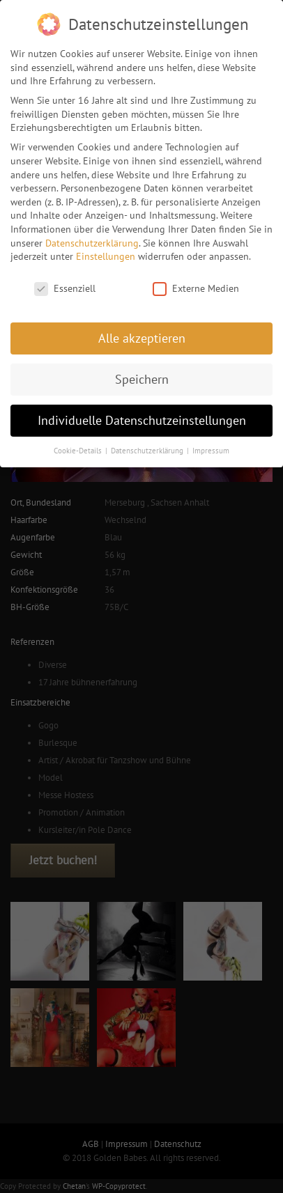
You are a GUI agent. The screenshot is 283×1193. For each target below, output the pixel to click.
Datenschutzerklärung (92, 237)
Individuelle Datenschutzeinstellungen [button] (142, 414)
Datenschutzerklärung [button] (148, 444)
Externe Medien (196, 282)
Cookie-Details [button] (79, 444)
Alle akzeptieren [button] (141, 332)
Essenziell (64, 282)
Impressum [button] (210, 444)
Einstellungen (105, 250)
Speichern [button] (142, 373)
